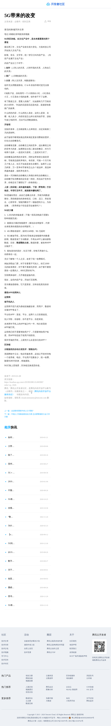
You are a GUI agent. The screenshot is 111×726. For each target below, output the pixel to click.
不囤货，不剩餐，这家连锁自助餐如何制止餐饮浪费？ (11, 490)
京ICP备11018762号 (76, 721)
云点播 (28, 701)
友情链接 (73, 652)
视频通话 (29, 689)
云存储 (89, 678)
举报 (47, 21)
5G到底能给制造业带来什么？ (11, 543)
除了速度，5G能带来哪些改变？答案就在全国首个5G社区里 (11, 455)
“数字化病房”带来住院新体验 (11, 517)
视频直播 (29, 681)
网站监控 (89, 701)
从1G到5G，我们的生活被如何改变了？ (11, 552)
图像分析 (49, 689)
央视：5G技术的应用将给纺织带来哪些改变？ (11, 508)
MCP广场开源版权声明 (78, 656)
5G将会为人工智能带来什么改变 (11, 499)
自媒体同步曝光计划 (32, 641)
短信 (68, 698)
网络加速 (29, 678)
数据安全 (29, 698)
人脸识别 (29, 687)
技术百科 (4, 660)
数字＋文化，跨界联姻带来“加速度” (11, 561)
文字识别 (89, 698)
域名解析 (69, 678)
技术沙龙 (4, 649)
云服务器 (49, 676)
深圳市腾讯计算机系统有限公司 (29, 718)
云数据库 (49, 678)
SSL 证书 (89, 689)
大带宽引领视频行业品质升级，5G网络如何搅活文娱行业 (11, 446)
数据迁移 (29, 703)
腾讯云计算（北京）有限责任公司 (41, 721)
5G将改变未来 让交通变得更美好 (11, 605)
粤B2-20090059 (63, 718)
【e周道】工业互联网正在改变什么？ (11, 534)
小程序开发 (70, 701)
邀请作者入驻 (29, 645)
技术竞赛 (27, 652)
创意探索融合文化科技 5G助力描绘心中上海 (11, 579)
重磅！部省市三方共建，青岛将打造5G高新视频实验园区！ (11, 587)
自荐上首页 (28, 649)
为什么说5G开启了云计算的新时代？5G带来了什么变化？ (11, 526)
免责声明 (73, 645)
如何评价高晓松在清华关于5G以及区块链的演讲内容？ (11, 437)
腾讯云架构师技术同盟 (55, 645)
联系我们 (73, 649)
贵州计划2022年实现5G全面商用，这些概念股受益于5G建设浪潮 (11, 464)
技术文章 (4, 641)
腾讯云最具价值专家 (54, 641)
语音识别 (29, 692)
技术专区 (4, 664)
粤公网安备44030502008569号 (83, 718)
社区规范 (73, 641)
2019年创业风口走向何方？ (11, 481)
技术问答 (4, 645)
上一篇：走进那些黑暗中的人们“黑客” (19, 411)
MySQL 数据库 (71, 689)
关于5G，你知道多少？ (11, 570)
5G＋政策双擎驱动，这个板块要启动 (11, 473)
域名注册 (29, 676)
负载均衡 (49, 698)
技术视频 (4, 652)
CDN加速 (90, 687)
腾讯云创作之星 (53, 649)
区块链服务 (70, 676)
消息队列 (89, 676)
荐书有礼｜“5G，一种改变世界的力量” (11, 596)
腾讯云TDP (51, 652)
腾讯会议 (49, 687)
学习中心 (4, 656)
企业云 (68, 687)
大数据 (48, 701)
